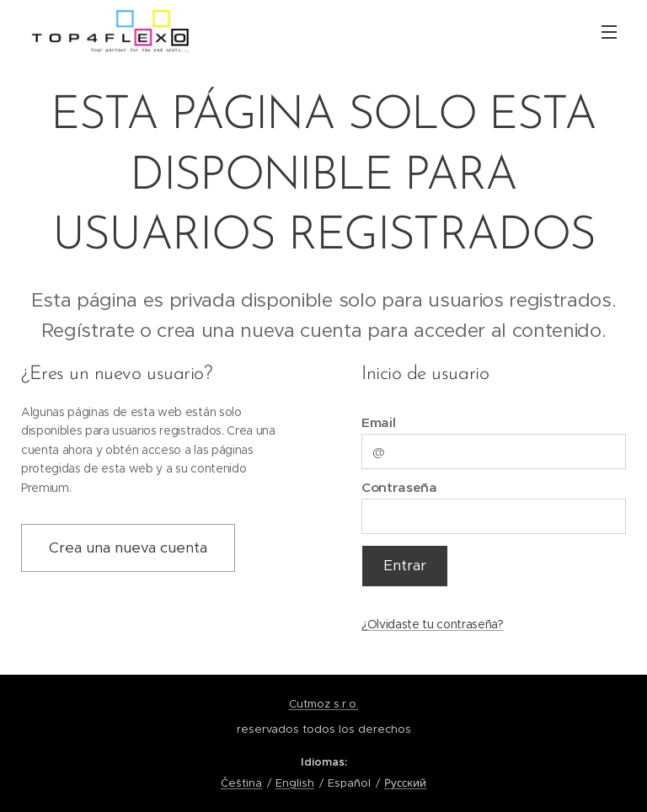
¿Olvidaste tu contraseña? (432, 624)
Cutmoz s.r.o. (324, 704)
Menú (609, 32)
